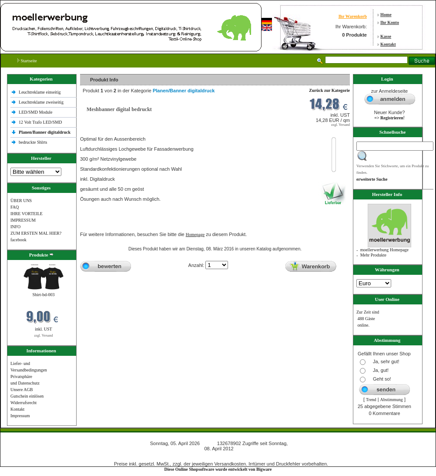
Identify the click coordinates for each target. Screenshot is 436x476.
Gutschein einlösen (27, 396)
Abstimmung (391, 399)
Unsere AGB (21, 389)
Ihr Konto (389, 22)
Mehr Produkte (373, 255)
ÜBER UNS (21, 200)
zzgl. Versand (43, 336)
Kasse (385, 36)
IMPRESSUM (23, 220)
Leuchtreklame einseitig (40, 92)
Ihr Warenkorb (353, 16)
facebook (18, 239)
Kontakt (388, 44)
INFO (15, 226)
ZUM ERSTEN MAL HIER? (35, 233)
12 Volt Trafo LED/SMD (40, 122)
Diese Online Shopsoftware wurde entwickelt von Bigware (218, 469)
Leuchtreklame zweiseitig (42, 102)
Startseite (27, 60)
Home (386, 14)
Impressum (20, 415)
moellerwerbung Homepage (384, 249)
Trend (371, 399)
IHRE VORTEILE (26, 213)
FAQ (14, 207)
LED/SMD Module (36, 112)
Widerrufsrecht (23, 402)
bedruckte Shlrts (33, 142)
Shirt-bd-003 (43, 294)
